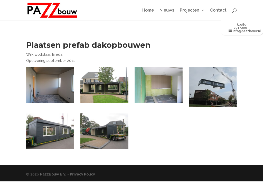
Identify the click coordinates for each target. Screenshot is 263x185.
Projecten (189, 10)
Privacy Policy (82, 174)
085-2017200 (241, 26)
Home (148, 10)
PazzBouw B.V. (53, 174)
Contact (218, 10)
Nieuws (166, 10)
